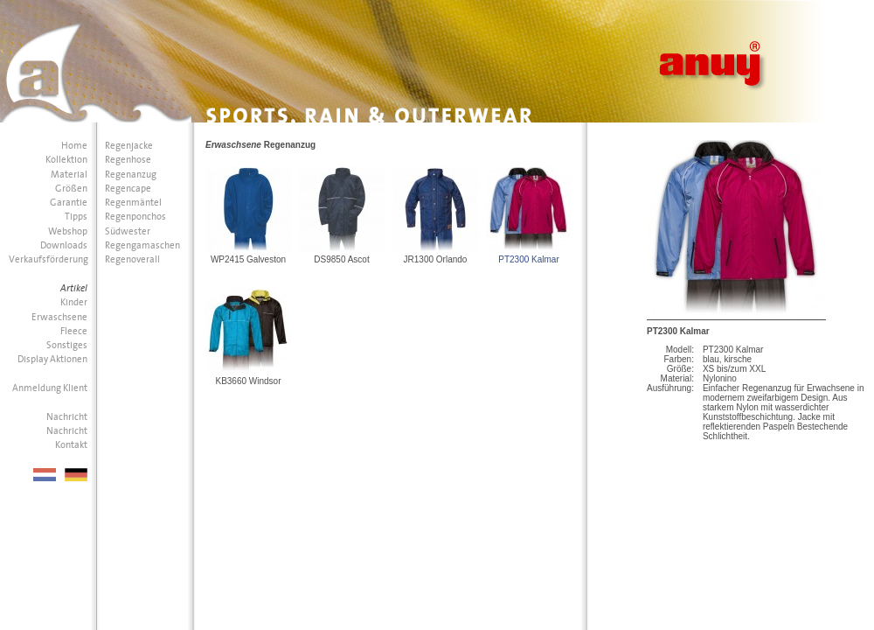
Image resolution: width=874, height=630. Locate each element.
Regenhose (128, 159)
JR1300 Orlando (436, 259)
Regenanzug (130, 174)
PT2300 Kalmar (528, 259)
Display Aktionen (52, 359)
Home (74, 145)
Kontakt (71, 445)
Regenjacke (129, 145)
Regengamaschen (142, 245)
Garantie (68, 202)
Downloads (63, 245)
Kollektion (66, 159)
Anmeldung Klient (49, 388)
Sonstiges (66, 345)
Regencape (128, 188)
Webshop (67, 231)
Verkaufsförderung (48, 259)
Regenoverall (132, 259)
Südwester (127, 231)
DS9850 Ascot (341, 259)
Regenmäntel (133, 202)
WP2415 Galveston (248, 259)
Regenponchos (135, 216)
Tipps (76, 216)
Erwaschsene (59, 317)
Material (69, 174)
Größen (71, 188)
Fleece (73, 331)
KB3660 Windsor (248, 381)
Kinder (73, 302)
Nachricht (66, 417)
